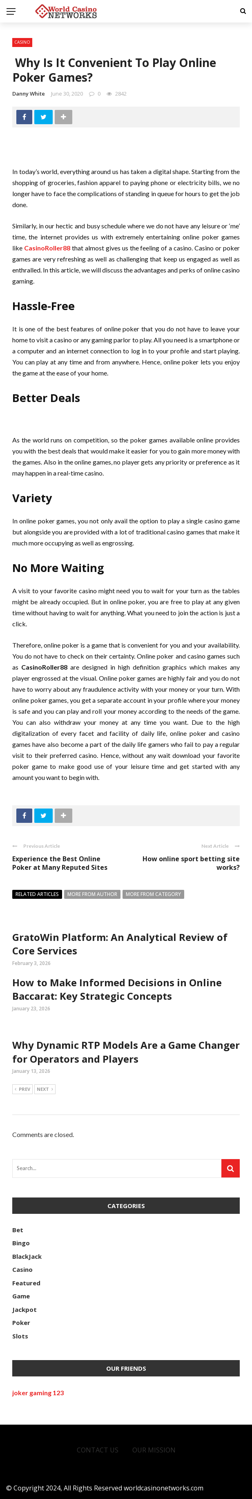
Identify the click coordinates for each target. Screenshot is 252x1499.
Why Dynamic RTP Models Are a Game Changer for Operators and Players (126, 1052)
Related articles (37, 894)
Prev (22, 1089)
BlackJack (27, 1256)
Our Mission (154, 1449)
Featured (26, 1283)
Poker (21, 1322)
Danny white (28, 93)
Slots (20, 1336)
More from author (92, 894)
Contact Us (97, 1449)
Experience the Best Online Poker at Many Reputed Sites (59, 863)
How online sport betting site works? (191, 863)
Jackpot (24, 1309)
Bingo (21, 1243)
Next (45, 1089)
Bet (17, 1230)
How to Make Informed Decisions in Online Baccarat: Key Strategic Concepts (117, 989)
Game (21, 1296)
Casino (22, 42)
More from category (153, 894)
